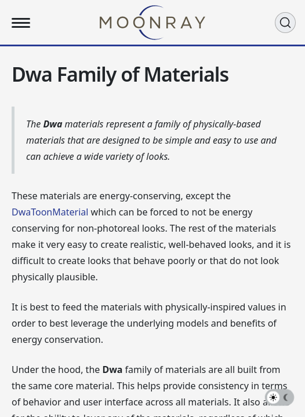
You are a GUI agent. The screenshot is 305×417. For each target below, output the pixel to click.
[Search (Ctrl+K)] (285, 22)
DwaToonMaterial (50, 212)
